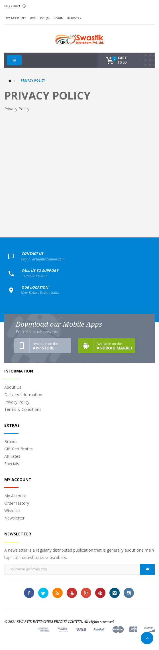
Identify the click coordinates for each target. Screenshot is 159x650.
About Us (12, 387)
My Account (15, 495)
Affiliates (12, 456)
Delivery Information (23, 394)
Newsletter (14, 518)
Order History (16, 503)
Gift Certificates (18, 449)
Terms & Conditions (22, 409)
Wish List (12, 510)
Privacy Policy (33, 80)
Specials (11, 463)
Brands (10, 441)
